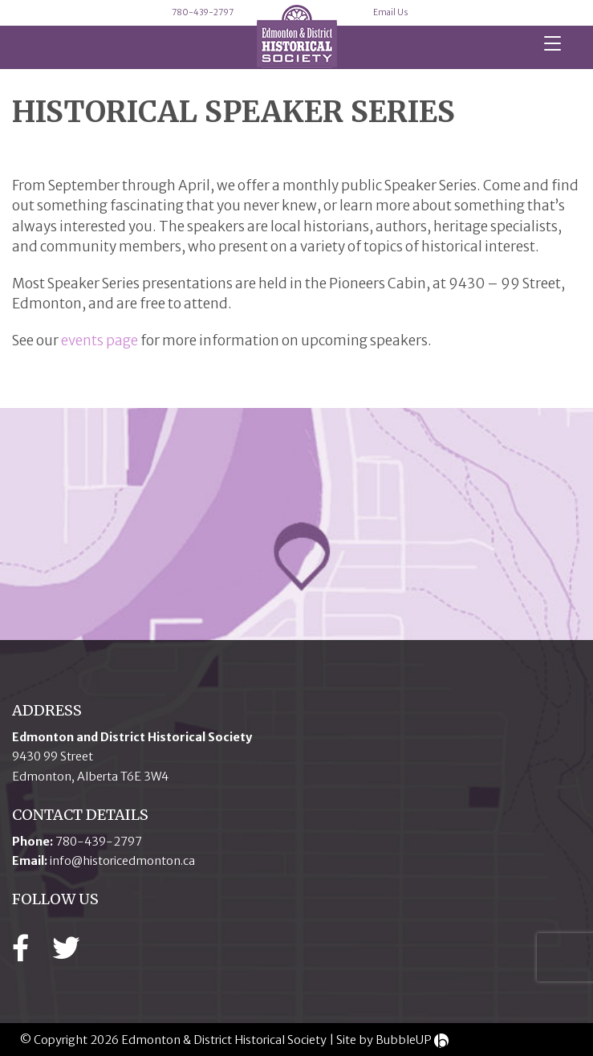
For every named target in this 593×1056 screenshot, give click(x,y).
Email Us (390, 12)
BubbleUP (404, 1040)
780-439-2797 (203, 12)
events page (99, 340)
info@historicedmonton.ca (122, 861)
